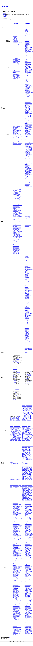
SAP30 (11, 439)
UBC (19, 442)
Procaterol (26, 316)
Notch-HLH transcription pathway (17, 210)
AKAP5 (30, 404)
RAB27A (24, 442)
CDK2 (15, 420)
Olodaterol (27, 336)
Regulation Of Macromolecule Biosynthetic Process (16, 576)
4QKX (23, 470)
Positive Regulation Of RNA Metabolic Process (17, 553)
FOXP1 (16, 423)
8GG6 (23, 485)
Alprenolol (27, 284)
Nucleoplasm (15, 38)
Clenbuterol (27, 317)
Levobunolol (27, 304)
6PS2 (30, 473)
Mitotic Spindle (27, 50)
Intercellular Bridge (28, 49)
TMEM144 (28, 453)
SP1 (19, 439)
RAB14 (30, 441)
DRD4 (23, 416)
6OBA (31, 472)
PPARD (14, 435)
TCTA (29, 452)
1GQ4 (23, 466)
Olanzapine (27, 265)
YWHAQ (24, 459)
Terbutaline (27, 288)
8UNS (31, 495)
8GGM (26, 488)
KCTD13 (30, 430)
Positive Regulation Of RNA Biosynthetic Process (17, 543)
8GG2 (23, 484)
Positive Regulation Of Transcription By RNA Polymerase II (28, 147)
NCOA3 (15, 429)
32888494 (14, 380)
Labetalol (26, 275)
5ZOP (19, 482)
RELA (16, 437)
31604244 (14, 386)
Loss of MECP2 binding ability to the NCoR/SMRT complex (17, 226)
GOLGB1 (30, 421)
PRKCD (23, 440)
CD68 (29, 411)
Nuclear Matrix (15, 40)
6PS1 (28, 473)
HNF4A (11, 427)
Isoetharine (27, 260)
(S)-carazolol (27, 332)
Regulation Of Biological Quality (28, 545)
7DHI (26, 475)
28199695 (14, 384)
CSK (26, 414)
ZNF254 (30, 459)
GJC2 (29, 417)
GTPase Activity (28, 513)
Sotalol (26, 271)
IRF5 (18, 427)
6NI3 (28, 472)
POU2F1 (19, 434)
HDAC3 (19, 425)
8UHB (27, 493)
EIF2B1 (29, 416)
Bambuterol (27, 318)
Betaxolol (26, 258)
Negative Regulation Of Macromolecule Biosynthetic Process (17, 559)
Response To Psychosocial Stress (28, 186)
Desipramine (27, 300)
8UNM (23, 494)
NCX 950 (26, 327)
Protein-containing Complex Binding (16, 76)
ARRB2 (23, 407)
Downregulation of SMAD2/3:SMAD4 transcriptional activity (17, 195)
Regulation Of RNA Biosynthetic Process (16, 515)
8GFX (31, 481)
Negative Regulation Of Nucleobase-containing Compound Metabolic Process (17, 520)
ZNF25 (27, 459)
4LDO (31, 469)
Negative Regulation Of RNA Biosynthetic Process (17, 510)
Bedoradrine (27, 325)
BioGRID (4, 19)
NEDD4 (27, 436)
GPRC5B (24, 423)
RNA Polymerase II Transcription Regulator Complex (17, 608)
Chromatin (15, 36)
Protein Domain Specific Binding (28, 594)
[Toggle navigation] (0, 10)
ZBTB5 (15, 445)
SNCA (31, 450)
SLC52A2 (28, 450)
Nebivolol (26, 323)
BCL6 (11, 419)
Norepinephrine (27, 267)
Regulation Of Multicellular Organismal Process (16, 624)
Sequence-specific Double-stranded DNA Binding (17, 631)
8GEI (31, 480)
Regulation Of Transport (27, 528)
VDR (14, 443)
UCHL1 (27, 456)
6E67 (28, 471)
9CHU (25, 500)
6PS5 (28, 474)
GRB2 (27, 423)
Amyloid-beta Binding (27, 56)
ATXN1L (18, 418)
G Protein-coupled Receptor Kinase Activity (28, 542)
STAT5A (16, 440)
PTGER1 (24, 441)
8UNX (26, 497)
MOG (26, 435)
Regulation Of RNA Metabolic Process (16, 524)
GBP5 (27, 417)
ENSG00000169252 (26, 463)
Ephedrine (26, 314)
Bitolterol (26, 289)
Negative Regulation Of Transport (28, 611)
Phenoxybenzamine (28, 290)
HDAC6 (23, 427)
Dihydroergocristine (28, 348)
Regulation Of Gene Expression (16, 569)
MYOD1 (12, 429)
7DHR (28, 475)
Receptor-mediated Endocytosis (28, 105)
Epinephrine (27, 277)
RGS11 (26, 445)
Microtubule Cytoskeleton (27, 39)
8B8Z (14, 486)
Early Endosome (28, 32)
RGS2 (23, 446)
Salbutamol (27, 294)
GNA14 (30, 418)
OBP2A (26, 438)
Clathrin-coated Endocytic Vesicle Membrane (28, 45)
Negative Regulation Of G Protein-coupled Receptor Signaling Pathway (29, 144)
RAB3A (27, 442)
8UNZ (23, 498)
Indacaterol (27, 324)
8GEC (26, 479)
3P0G (26, 468)
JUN (20, 427)
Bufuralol (26, 330)
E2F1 (18, 422)
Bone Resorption (28, 140)
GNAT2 (26, 420)
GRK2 (26, 425)
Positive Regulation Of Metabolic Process (17, 606)
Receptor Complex (28, 48)
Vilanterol (26, 337)
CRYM (23, 414)
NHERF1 (30, 436)
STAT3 (23, 452)
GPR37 (23, 422)
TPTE (23, 455)
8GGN (29, 488)
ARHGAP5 (30, 405)
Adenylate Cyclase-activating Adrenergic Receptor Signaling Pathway (29, 162)
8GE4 (26, 477)
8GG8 (28, 485)
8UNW (23, 497)
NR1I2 (11, 433)
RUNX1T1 (12, 438)
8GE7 (23, 478)
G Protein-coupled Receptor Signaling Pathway (28, 116)
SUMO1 (11, 441)
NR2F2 (17, 433)
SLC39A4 (24, 450)
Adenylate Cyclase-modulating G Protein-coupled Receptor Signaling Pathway (28, 121)
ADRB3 (23, 404)
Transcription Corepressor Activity (16, 61)
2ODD (16, 480)
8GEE (31, 479)
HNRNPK (27, 427)
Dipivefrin (27, 270)
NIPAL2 (27, 437)
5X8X (14, 482)
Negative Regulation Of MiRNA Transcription (17, 144)
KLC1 (23, 431)
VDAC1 (26, 457)
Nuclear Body (15, 41)
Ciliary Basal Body (28, 47)
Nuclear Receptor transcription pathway (17, 218)
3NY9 (30, 467)
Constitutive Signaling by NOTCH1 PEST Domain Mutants (17, 201)
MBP (23, 433)
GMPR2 (23, 418)
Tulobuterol (27, 345)
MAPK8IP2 (24, 432)
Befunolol (26, 335)
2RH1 (31, 466)
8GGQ (29, 489)
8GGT (26, 490)
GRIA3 (30, 423)
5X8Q (11, 482)
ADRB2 (27, 23)
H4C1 (19, 423)
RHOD (26, 447)
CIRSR (17, 421)
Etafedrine (27, 344)
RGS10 (23, 445)
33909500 (30, 371)
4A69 (16, 481)
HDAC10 (15, 425)
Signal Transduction (28, 111)
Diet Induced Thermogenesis (27, 90)
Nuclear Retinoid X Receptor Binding (16, 78)
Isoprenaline (27, 296)
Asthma (26, 352)
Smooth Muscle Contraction (28, 107)
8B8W (17, 485)
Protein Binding (16, 63)
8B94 (13, 487)
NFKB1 (18, 430)
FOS (13, 423)
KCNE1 (26, 429)
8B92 (21, 486)
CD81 (31, 411)
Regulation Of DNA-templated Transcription (17, 513)
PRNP (27, 440)
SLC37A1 (28, 449)
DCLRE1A (24, 415)
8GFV (26, 481)
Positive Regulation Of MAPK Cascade (28, 139)
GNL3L (26, 421)
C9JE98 (14, 464)
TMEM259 (29, 454)
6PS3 (23, 474)
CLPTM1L (28, 413)
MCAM (25, 433)
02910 (11, 462)
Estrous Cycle (15, 135)
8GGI (26, 487)
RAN (23, 443)
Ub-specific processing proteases (28, 220)
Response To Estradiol (17, 134)
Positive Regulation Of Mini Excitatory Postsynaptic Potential (28, 156)
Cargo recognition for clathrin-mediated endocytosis (29, 223)
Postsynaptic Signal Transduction (28, 560)
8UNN (26, 494)
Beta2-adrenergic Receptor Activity (28, 65)
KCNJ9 (26, 430)
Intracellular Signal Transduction (16, 617)
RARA (15, 436)
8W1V (28, 499)
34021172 (14, 375)
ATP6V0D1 (28, 408)
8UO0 (26, 498)
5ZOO (16, 482)
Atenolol (26, 266)
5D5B (28, 470)
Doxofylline (27, 340)
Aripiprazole (27, 307)
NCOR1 (11, 430)
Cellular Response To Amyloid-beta (29, 184)
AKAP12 (27, 404)
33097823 (15, 361)
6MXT (23, 472)
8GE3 (23, 477)
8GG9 (31, 485)
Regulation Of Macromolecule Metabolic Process (16, 579)
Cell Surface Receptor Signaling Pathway (28, 113)
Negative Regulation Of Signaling (28, 581)
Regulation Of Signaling (27, 532)
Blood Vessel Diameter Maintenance (27, 166)
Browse (4, 13)
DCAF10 (29, 414)
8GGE (31, 486)
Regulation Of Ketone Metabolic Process (17, 131)
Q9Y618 (18, 464)
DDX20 (14, 422)
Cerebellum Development (15, 133)
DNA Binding (15, 58)
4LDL (28, 469)
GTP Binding (27, 595)
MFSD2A (28, 434)
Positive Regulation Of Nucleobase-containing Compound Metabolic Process (17, 556)
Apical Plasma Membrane (27, 43)
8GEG (26, 480)
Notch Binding (15, 62)
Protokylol (27, 331)
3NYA (23, 468)
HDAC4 (11, 426)
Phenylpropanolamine (29, 269)
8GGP (26, 489)
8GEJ (23, 481)
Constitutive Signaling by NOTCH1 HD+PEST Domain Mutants (17, 205)
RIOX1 (29, 447)
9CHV (28, 500)
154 (23, 461)
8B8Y (11, 486)
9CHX (31, 500)
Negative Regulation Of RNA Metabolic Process (17, 517)
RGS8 (31, 446)
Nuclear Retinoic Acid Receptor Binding (17, 74)
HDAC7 (18, 426)
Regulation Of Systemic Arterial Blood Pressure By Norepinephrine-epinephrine (28, 86)
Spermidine (27, 321)
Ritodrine (26, 286)
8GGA (23, 486)
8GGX (26, 491)
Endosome (27, 31)
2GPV (19, 479)
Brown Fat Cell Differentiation (27, 153)
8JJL (23, 493)
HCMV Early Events (16, 234)
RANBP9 (12, 436)
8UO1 (28, 498)
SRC (29, 451)
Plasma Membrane (28, 34)
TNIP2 (16, 442)
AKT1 (13, 417)
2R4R (26, 466)
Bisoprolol (27, 276)
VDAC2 (29, 457)
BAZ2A (26, 409)
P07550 (23, 464)
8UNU (26, 496)
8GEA (31, 478)
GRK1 (23, 425)
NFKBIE (19, 431)
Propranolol (27, 274)
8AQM (11, 485)
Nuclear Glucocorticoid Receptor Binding (17, 69)
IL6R (32, 428)
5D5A (26, 470)
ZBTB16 (12, 445)
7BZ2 (23, 475)
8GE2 (31, 476)
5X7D (26, 471)
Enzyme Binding (28, 71)
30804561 (26, 371)
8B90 (16, 486)
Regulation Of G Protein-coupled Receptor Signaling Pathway (28, 506)
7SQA (18, 484)
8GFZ (26, 482)
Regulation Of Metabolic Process (16, 596)
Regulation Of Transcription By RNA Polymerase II (17, 504)
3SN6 (31, 468)
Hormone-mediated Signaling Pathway (16, 613)
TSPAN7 (24, 456)
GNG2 (23, 421)
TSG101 (26, 455)
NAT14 (31, 435)
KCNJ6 (23, 430)
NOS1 (30, 437)
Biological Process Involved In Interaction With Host (29, 632)
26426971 (14, 392)
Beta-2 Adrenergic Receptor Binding (28, 604)
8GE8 (26, 478)
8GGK (31, 487)
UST (30, 456)
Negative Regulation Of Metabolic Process (17, 582)
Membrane (15, 39)
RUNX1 (19, 437)
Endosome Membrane (27, 37)
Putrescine (27, 320)
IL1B (29, 428)
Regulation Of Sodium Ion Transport (27, 100)
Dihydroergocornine (28, 342)
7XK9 (31, 475)
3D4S (23, 467)
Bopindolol (27, 333)
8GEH (28, 480)
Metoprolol (27, 262)
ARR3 (28, 406)
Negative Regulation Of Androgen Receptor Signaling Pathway (17, 141)
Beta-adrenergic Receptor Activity (28, 63)
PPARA (11, 435)
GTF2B (29, 426)
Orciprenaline (27, 281)
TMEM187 (24, 454)
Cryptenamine (27, 280)
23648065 (18, 359)
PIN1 (14, 434)
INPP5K (15, 427)
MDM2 (29, 433)
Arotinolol (27, 339)
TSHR (29, 455)
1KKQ (11, 479)
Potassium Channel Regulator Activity (28, 70)
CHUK (14, 421)
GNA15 (23, 419)
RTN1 (26, 448)
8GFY (23, 482)
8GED (28, 479)
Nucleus (14, 37)
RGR (31, 443)
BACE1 (23, 409)
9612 (11, 461)
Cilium (26, 35)
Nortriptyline (27, 273)
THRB (11, 442)
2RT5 (19, 480)
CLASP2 (24, 413)
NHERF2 (24, 437)
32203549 (14, 371)
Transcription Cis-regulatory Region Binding (16, 620)
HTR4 (27, 428)
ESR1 (20, 422)
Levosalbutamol (28, 347)
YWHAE (17, 443)
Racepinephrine (27, 341)
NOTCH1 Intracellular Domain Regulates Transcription (17, 192)
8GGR (31, 489)
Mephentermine (28, 315)
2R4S (28, 466)
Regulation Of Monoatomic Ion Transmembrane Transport (28, 608)
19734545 (14, 366)
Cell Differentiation (16, 618)
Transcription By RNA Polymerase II (28, 103)
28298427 (5, 15)
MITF (23, 435)
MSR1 (28, 435)
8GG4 (28, 484)
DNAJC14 (29, 415)
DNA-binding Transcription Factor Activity (16, 548)
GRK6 (26, 426)
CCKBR (28, 410)
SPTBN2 (26, 451)
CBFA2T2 (12, 420)
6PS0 (26, 473)
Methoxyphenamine (28, 349)
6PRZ (23, 473)
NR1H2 (14, 432)
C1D (13, 419)
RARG (11, 437)
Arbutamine (27, 297)
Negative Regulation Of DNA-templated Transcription (17, 137)
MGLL (31, 434)
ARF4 (27, 405)
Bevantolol (27, 311)
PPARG (17, 435)
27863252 (29, 381)
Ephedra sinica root (28, 313)
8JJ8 (31, 492)
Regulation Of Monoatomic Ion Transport (28, 597)
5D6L (31, 470)
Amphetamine (27, 257)
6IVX (13, 484)
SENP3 (23, 449)
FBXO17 (24, 417)
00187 (23, 462)
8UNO (29, 494)
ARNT (11, 418)
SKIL (14, 439)
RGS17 (29, 445)
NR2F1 (14, 433)
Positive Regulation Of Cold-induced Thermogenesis (28, 172)
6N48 (26, 472)
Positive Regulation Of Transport (28, 583)
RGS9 (23, 447)
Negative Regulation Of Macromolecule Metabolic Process (17, 573)
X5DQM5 (27, 464)
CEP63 (11, 421)
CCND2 (23, 411)
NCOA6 (18, 429)
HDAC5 (15, 426)
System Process (27, 554)
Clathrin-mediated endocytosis (28, 226)
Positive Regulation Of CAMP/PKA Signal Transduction (28, 175)
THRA (18, 441)
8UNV (29, 496)
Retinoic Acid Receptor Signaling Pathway (17, 615)
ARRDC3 (27, 407)
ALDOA (23, 405)
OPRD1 (30, 438)
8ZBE (31, 499)
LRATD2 (26, 431)
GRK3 (29, 425)
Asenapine (27, 328)
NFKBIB (15, 431)
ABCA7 (23, 402)
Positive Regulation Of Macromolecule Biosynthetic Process (17, 585)
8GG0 (28, 482)
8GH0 (26, 492)
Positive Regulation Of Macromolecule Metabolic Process (17, 593)
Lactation (14, 129)
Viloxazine (27, 338)
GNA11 (27, 418)
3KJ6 (26, 467)
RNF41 (23, 448)
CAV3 (25, 410)
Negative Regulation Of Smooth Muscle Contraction (28, 150)
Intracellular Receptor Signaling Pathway (17, 546)
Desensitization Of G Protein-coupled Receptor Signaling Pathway (29, 601)
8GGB (26, 486)
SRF (13, 440)
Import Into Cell (28, 585)
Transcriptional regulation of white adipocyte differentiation (17, 212)
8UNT (23, 496)
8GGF (23, 487)
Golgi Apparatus (28, 33)
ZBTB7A (18, 445)
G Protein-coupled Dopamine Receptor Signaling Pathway (28, 525)
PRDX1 (28, 439)
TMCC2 (23, 453)
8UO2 (31, 498)
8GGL (23, 488)
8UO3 (23, 499)
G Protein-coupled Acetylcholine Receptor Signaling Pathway (28, 557)
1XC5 (16, 479)
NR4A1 (11, 434)
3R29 (11, 481)
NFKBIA (12, 431)
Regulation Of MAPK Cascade (28, 553)
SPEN (11, 440)
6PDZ (16, 484)
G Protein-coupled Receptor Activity (28, 58)
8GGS (23, 490)
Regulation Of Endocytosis (27, 621)
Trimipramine (27, 279)
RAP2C (25, 443)
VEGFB (23, 458)
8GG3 (26, 484)
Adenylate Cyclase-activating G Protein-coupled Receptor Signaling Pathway (28, 126)
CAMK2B (17, 419)
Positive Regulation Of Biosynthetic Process (17, 591)
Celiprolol (26, 322)
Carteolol (26, 272)
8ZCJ (23, 500)
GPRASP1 (27, 422)
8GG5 (31, 484)
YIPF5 (29, 458)
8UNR (29, 495)
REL (28, 443)
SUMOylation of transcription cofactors (17, 220)
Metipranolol (27, 306)
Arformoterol (27, 308)
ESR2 (11, 423)
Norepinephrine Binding (27, 80)
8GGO (23, 489)
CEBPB (18, 420)
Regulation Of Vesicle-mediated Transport (28, 575)
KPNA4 (14, 428)
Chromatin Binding (16, 59)
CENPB (30, 412)
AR (18, 417)
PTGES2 (27, 441)
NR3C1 (20, 433)
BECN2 (30, 409)
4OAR (18, 481)
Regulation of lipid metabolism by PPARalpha (16, 223)
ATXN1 (14, 418)
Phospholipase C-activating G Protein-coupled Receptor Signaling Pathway (28, 629)
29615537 (30, 385)
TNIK (14, 442)
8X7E (18, 487)
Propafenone (27, 301)
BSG (23, 410)
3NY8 (28, 467)
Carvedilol (27, 299)
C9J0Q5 (11, 464)
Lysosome (26, 30)
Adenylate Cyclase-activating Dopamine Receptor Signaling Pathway (28, 591)
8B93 (11, 487)
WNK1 (27, 458)
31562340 (18, 372)
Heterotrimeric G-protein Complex (28, 549)
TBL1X (15, 441)
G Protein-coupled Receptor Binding (28, 522)
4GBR (23, 469)
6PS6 (30, 474)
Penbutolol (27, 312)
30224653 (15, 369)
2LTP (14, 480)
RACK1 (30, 442)
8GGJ (28, 487)
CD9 (23, 412)
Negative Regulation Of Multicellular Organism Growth (28, 136)
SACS (29, 448)
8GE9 (28, 478)
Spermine (26, 256)
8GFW (28, 481)
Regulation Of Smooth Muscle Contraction (28, 109)
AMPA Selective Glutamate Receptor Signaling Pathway (28, 169)
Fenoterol (26, 309)
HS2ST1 (23, 428)
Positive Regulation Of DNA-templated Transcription (17, 539)
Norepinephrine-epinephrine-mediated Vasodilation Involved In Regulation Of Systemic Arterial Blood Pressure (29, 94)
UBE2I (11, 443)
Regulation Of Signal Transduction (29, 538)
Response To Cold (28, 130)
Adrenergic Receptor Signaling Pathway (28, 159)
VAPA (23, 457)
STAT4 (26, 452)
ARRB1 (30, 406)
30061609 (14, 377)
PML (16, 434)
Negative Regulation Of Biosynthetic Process (17, 567)
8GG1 (31, 482)
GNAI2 (29, 419)
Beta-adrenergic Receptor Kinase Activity (28, 569)
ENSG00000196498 (14, 463)
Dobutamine (27, 282)
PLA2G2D (24, 439)
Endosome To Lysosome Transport (28, 129)
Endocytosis (27, 615)
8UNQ (26, 495)
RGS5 (29, 446)
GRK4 (31, 425)
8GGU (28, 490)
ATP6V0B (24, 408)
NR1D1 (11, 432)
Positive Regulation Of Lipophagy (28, 181)
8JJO (25, 493)
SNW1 (16, 439)
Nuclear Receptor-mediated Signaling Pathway (16, 602)
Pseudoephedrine (28, 283)
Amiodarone (27, 298)
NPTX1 (23, 438)
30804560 (29, 375)
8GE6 (31, 477)
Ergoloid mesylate (28, 295)
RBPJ (14, 437)
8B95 (16, 487)
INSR (23, 429)
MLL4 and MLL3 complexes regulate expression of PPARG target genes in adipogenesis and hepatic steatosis (17, 244)
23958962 (14, 364)
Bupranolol (27, 334)
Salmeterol (27, 291)
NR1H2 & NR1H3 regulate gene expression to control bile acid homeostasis (17, 237)
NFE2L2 (15, 430)
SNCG (23, 451)
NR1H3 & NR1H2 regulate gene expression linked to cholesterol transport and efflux (17, 232)
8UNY (29, 497)
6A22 (11, 484)
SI (25, 449)
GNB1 (29, 420)
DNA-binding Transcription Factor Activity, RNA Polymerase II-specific (17, 599)
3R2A (13, 481)
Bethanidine (27, 259)
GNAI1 (26, 419)
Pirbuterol (26, 310)
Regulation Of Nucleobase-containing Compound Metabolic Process (17, 536)
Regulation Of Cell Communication (28, 530)
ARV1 (30, 407)
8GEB (23, 479)
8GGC (29, 486)
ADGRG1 (27, 402)
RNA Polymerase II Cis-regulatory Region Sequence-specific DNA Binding (17, 563)
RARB (18, 436)
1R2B (14, 479)
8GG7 (26, 485)
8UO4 (26, 499)
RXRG (18, 438)
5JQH (23, 471)
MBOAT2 (29, 432)
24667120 (18, 362)
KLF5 (11, 428)
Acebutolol (27, 302)
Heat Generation (28, 134)
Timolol (26, 268)
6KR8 (30, 471)
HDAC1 (11, 425)
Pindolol (26, 292)
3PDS (28, 468)
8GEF (23, 480)
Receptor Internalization (27, 515)
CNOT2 (11, 422)
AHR (11, 417)
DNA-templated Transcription (16, 611)
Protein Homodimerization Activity (28, 75)
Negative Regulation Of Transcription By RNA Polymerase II (17, 127)
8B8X (20, 485)
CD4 (26, 411)
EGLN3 (26, 416)
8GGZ (23, 492)
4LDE (26, 469)
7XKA (23, 476)
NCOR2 (16, 23)
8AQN (14, 485)
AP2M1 (16, 417)
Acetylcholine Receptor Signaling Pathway (28, 613)
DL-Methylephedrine (29, 343)
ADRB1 (31, 402)
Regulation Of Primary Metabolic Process (17, 571)
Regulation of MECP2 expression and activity (17, 229)
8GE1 (29, 476)
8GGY (29, 491)
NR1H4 (17, 432)
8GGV (31, 490)
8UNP (23, 495)
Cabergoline (27, 261)
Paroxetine (27, 278)
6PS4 (25, 474)
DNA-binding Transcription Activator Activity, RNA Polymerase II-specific (17, 628)
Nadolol (26, 303)
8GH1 (28, 492)
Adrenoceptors (27, 216)
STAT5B (19, 440)
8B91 (18, 486)
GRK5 (23, 426)
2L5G (11, 480)
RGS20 (26, 446)
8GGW (23, 491)
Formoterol (27, 293)
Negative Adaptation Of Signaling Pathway (28, 618)
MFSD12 (24, 434)
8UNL (30, 493)
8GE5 (28, 477)
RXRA (16, 438)
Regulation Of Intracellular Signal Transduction (28, 566)
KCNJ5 (29, 429)
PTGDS (29, 440)
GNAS (23, 420)
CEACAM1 (26, 412)
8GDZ (26, 476)
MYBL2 (17, 428)
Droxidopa (27, 329)
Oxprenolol (27, 319)
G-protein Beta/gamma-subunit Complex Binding (28, 563)
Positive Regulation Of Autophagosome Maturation (28, 178)
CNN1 (31, 413)
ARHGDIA (24, 406)
